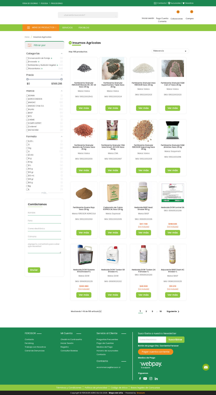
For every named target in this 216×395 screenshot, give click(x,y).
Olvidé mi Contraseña (71, 339)
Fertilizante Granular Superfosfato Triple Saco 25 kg (113, 85)
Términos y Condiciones (68, 387)
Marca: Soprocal (113, 213)
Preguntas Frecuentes (107, 339)
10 (161, 311)
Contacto (161, 3)
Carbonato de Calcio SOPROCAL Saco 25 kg (113, 208)
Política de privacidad (96, 387)
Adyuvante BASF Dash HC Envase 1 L (172, 270)
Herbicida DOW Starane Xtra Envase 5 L (84, 270)
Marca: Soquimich (173, 151)
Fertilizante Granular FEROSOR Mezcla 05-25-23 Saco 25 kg (84, 85)
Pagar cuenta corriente (156, 351)
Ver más (84, 108)
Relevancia (170, 51)
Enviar (34, 270)
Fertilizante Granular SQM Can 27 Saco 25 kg (172, 84)
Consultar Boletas (69, 350)
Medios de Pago (105, 346)
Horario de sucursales (107, 350)
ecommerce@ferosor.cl (108, 367)
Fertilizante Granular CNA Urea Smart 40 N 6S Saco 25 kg (113, 147)
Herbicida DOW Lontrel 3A (172, 207)
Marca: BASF (143, 213)
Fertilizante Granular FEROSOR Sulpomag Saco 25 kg (143, 147)
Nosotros (188, 3)
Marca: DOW (84, 276)
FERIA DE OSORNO (30, 3)
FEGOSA (44, 3)
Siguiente (173, 311)
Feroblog (29, 343)
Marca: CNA (113, 153)
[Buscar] (88, 15)
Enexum (141, 393)
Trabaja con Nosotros (35, 346)
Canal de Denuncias (35, 350)
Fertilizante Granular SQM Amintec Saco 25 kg (172, 146)
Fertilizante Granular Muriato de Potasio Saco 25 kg (84, 147)
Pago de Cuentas (105, 343)
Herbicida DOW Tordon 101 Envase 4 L (113, 270)
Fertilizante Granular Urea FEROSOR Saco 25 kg (143, 84)
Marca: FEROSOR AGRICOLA (84, 213)
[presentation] (41, 259)
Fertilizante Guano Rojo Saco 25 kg (84, 208)
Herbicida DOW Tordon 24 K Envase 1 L (143, 270)
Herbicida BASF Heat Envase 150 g (143, 208)
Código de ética (119, 387)
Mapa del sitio (116, 393)
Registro (65, 346)
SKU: (77, 96)
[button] (40, 27)
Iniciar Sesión (67, 343)
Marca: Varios (84, 91)
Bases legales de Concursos (145, 387)
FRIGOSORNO (57, 3)
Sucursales (175, 3)
